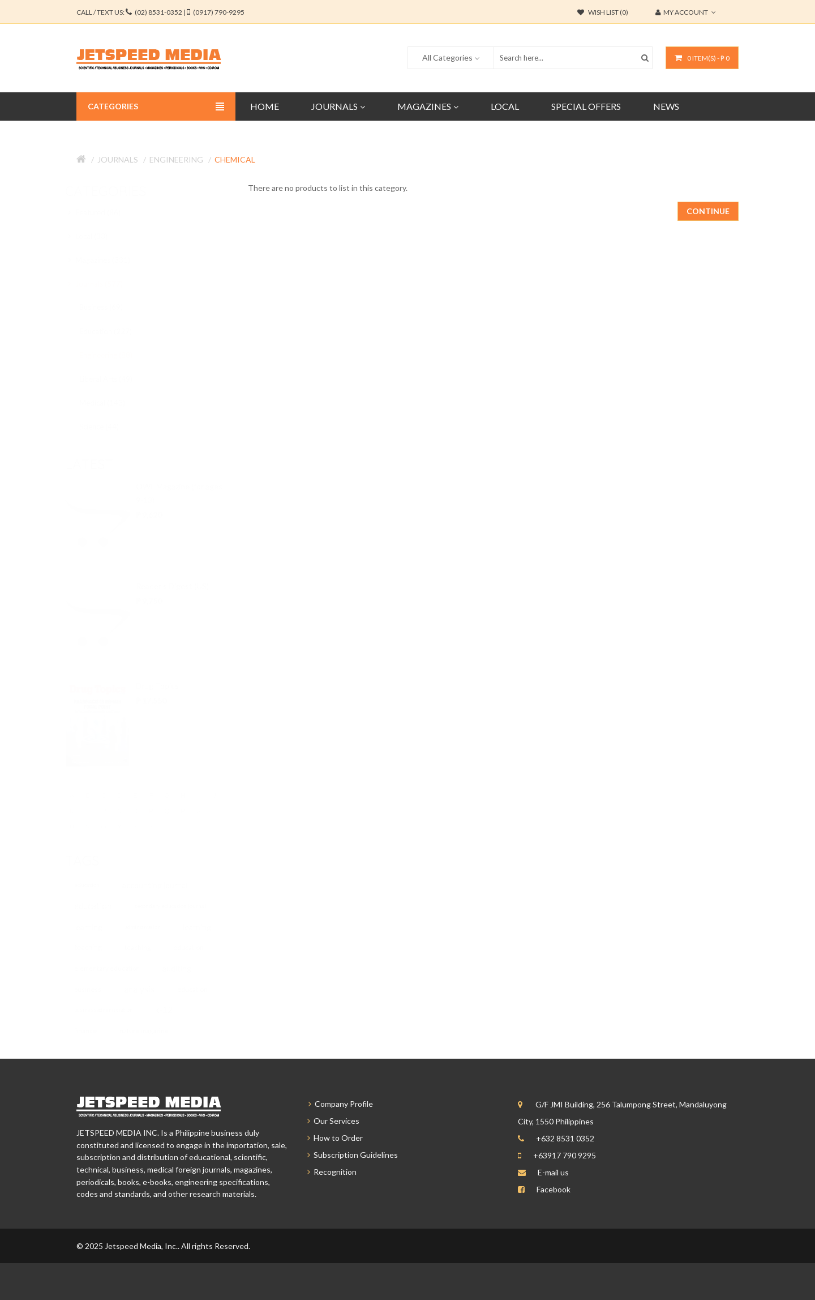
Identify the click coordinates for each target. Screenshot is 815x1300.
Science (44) (109, 426)
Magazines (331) (109, 260)
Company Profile (335, 1104)
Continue (708, 211)
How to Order (330, 1138)
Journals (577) (105, 283)
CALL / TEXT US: (160, 12)
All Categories (447, 57)
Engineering (176, 159)
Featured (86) (104, 212)
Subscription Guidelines (347, 1155)
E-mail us (553, 1172)
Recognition (327, 1172)
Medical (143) (112, 402)
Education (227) (115, 331)
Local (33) (98, 236)
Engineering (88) (116, 355)
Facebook (553, 1189)
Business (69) (111, 307)
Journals (117, 159)
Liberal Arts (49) (116, 378)
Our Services (328, 1121)
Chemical (235, 159)
